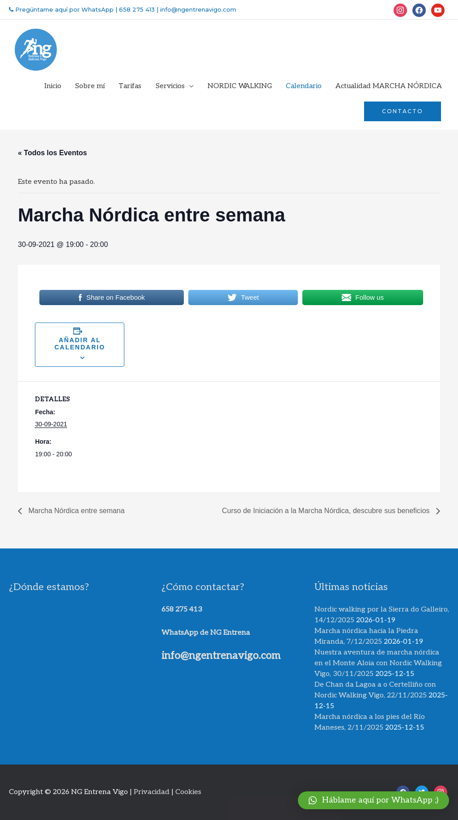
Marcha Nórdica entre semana (75, 510)
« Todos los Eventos (52, 153)
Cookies (188, 792)
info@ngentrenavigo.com (197, 9)
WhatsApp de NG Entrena (205, 633)
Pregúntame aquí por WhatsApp (63, 9)
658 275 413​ (181, 609)
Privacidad (152, 792)
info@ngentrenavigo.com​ (220, 656)
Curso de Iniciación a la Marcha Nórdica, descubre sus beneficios (327, 510)
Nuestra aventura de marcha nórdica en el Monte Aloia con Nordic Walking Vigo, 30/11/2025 (378, 663)
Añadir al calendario (80, 343)
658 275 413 (137, 9)
